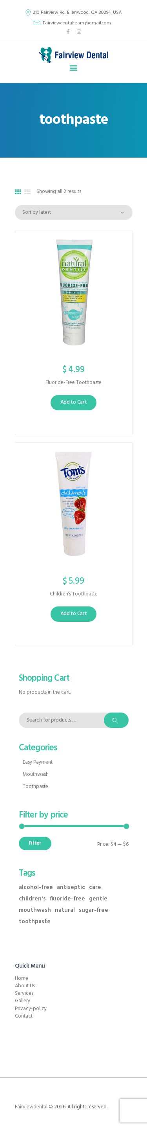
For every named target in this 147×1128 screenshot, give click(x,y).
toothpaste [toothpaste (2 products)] (35, 922)
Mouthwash (36, 774)
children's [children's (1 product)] (32, 899)
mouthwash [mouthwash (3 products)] (35, 910)
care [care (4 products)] (95, 888)
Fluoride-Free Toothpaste (73, 383)
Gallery (22, 1001)
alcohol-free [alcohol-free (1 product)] (36, 888)
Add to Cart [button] (73, 402)
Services (24, 993)
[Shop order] (73, 212)
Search (116, 720)
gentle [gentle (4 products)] (98, 899)
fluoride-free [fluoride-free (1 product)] (67, 899)
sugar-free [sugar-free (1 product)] (93, 910)
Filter (35, 843)
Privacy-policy (31, 1009)
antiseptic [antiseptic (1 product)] (71, 888)
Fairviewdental (31, 1107)
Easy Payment (38, 762)
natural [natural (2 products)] (65, 910)
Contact (24, 1016)
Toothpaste (35, 787)
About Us (25, 986)
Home (21, 978)
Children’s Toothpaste (74, 594)
